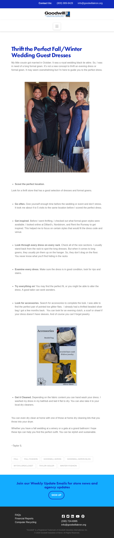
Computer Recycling (25, 522)
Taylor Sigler (46, 466)
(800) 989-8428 (65, 3)
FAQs (18, 515)
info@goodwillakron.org (90, 3)
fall (16, 459)
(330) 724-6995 (69, 521)
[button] (57, 26)
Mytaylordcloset (23, 466)
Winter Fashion (68, 466)
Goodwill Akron (52, 459)
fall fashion (31, 459)
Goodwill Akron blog (79, 459)
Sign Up (56, 495)
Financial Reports (24, 518)
